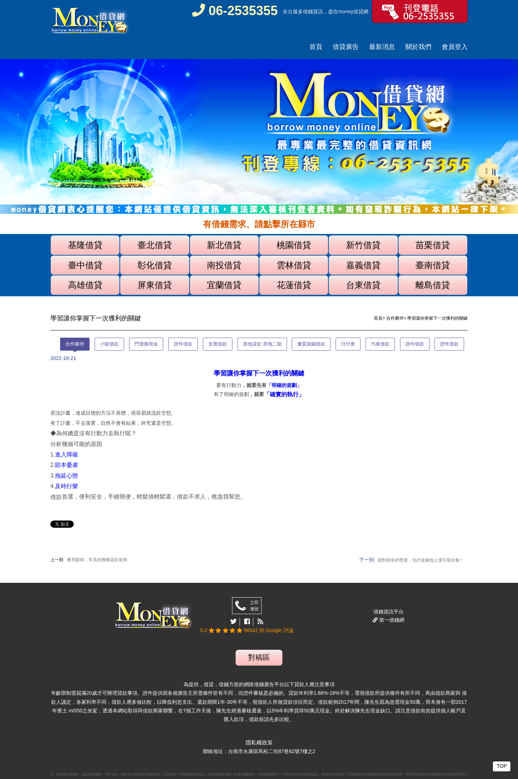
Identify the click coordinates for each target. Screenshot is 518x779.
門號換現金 (146, 344)
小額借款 (109, 344)
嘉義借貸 (363, 265)
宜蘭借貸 (224, 285)
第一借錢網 (391, 620)
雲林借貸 (294, 265)
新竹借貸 (363, 245)
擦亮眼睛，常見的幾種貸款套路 (97, 559)
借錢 (308, 11)
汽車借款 (380, 344)
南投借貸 (224, 265)
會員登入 (455, 46)
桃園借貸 (294, 245)
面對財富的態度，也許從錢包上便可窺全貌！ (421, 560)
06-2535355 (235, 10)
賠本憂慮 (66, 465)
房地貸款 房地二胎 (262, 344)
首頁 (315, 46)
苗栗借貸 (432, 245)
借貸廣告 (346, 46)
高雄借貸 (85, 285)
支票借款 (217, 344)
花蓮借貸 (294, 285)
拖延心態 (66, 476)
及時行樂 (66, 486)
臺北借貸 (154, 245)
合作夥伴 (395, 318)
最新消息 (382, 46)
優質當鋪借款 (311, 344)
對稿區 (259, 657)
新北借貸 (224, 245)
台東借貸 (363, 285)
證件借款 (183, 344)
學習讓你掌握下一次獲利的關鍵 (259, 373)
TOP (501, 766)
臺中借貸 (85, 265)
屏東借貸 (154, 285)
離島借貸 (432, 285)
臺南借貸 (432, 265)
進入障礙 (66, 454)
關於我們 (418, 46)
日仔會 (348, 344)
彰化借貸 (154, 265)
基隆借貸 (85, 245)
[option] (259, 136)
